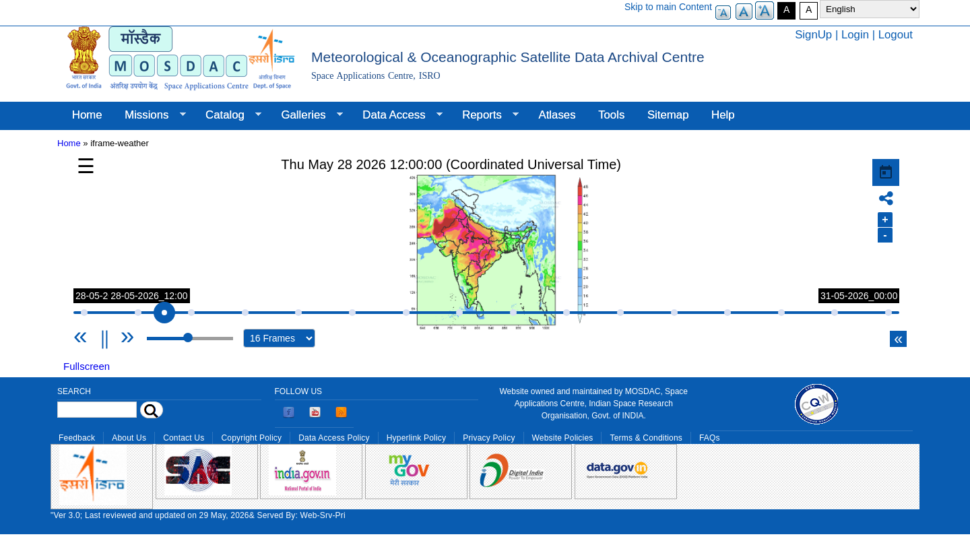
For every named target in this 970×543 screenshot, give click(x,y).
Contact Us (183, 438)
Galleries (306, 115)
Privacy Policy (489, 438)
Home (87, 114)
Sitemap (668, 114)
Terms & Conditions (646, 438)
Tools (611, 114)
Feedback (77, 438)
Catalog (227, 115)
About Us (129, 438)
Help (723, 114)
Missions (149, 115)
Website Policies (562, 438)
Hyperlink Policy (416, 438)
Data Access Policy (334, 438)
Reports (485, 115)
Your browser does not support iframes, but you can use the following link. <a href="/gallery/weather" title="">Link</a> (486, 253)
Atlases (557, 114)
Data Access (396, 115)
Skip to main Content (668, 6)
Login (855, 34)
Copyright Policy (251, 438)
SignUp (813, 34)
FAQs (709, 438)
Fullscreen (86, 366)
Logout (895, 34)
